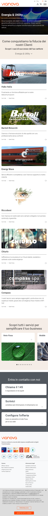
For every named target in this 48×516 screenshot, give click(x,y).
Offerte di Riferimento (31, 467)
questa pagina (33, 493)
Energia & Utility (22, 53)
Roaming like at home (31, 481)
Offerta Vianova (5, 465)
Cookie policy (29, 486)
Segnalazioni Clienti (30, 477)
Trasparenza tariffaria (31, 475)
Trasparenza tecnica (31, 473)
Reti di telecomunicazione (7, 467)
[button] (16, 364)
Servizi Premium (29, 482)
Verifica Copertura (5, 471)
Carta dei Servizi (29, 469)
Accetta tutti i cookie (24, 513)
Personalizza (24, 508)
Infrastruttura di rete (6, 469)
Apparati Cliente (29, 479)
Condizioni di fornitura (31, 465)
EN (46, 1)
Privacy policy (29, 484)
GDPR (27, 471)
